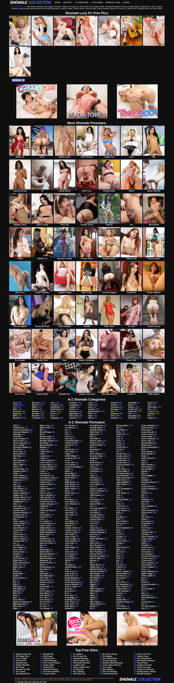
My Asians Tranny (109, 654)
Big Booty (17, 418)
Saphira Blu (121, 600)
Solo (130, 414)
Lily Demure (95, 500)
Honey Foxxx (70, 493)
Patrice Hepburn (123, 528)
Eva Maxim (44, 608)
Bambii (16, 576)
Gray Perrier (70, 465)
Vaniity (144, 541)
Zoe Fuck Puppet (148, 606)
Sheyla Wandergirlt (149, 447)
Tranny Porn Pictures (145, 669)
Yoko (143, 593)
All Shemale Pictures (81, 663)
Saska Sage (145, 430)
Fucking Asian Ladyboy (146, 671)
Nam (118, 436)
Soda (143, 460)
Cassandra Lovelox (47, 478)
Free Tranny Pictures (51, 663)
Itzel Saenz (69, 500)
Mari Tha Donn (96, 552)
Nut (117, 502)
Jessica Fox (69, 552)
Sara (118, 604)
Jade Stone (69, 513)
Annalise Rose (18, 510)
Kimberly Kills (96, 445)
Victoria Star (146, 560)
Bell (14, 582)
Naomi (119, 445)
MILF (90, 414)
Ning (118, 491)
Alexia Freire (18, 454)
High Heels (73, 414)
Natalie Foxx (121, 458)
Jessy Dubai (69, 558)
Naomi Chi (120, 447)
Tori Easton (146, 521)
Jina (66, 563)
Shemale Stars (21, 663)
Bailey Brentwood (20, 563)
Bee (14, 580)
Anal (15, 403)
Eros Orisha (45, 600)
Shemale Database (50, 669)
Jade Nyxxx (69, 510)
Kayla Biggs (70, 597)
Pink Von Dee (121, 547)
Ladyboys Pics (49, 658)
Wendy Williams (148, 571)
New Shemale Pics (109, 658)
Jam (66, 517)
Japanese (72, 418)
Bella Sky (17, 591)
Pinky (118, 550)
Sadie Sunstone (122, 591)
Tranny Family (49, 674)
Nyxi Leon (120, 506)
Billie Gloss (17, 606)
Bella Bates (17, 587)
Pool (112, 411)
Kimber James (96, 441)
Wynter (144, 582)
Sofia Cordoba (147, 465)
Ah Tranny (20, 667)
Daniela (43, 537)
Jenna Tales (69, 543)
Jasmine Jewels (71, 528)
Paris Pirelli (121, 521)
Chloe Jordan (45, 497)
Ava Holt (16, 545)
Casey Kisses (45, 476)
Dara (42, 547)
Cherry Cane (45, 493)
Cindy (42, 508)
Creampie (36, 418)
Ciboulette (44, 506)
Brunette (35, 416)
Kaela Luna (69, 574)
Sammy (119, 593)
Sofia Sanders (146, 467)
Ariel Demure (18, 517)
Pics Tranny (20, 671)
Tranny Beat (48, 667)
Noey (118, 495)
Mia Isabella (95, 576)
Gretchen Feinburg (72, 467)
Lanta (92, 467)
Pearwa (119, 539)
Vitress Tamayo (147, 563)
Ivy (66, 506)
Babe (15, 409)
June (67, 569)
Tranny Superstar (109, 661)
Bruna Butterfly (46, 445)
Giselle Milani (70, 456)
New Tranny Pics (80, 656)
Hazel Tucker (70, 478)
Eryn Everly (45, 602)
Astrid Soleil (18, 530)
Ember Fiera (45, 580)
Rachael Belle (121, 574)
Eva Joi (43, 604)
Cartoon (43, 473)
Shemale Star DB (23, 669)
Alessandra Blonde (20, 447)
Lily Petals (94, 502)
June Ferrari (70, 571)
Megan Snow (95, 567)
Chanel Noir (45, 482)
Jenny (67, 545)
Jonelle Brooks (71, 567)
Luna (92, 526)
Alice (15, 458)
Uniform (150, 414)
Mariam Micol (96, 554)
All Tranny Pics (79, 674)
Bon (41, 430)
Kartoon (68, 589)
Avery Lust (17, 550)
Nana (118, 439)
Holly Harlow (70, 484)
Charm (43, 486)
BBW (15, 416)
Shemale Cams (113, 2)
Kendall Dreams (96, 425)
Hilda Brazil (70, 482)
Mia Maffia (94, 578)
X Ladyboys (78, 654)
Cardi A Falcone (46, 460)
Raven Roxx (121, 578)
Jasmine (68, 526)
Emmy (42, 589)
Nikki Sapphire (122, 482)
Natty (118, 467)
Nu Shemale (107, 656)
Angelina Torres (19, 500)
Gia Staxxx (69, 445)
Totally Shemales (22, 665)
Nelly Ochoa (121, 469)
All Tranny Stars (22, 656)
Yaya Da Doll (146, 589)
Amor (15, 482)
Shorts (130, 405)
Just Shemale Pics (23, 674)
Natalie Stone (121, 463)
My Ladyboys (78, 671)
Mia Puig (93, 580)
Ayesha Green (18, 552)
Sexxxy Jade (146, 441)
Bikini (34, 407)
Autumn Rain (18, 541)
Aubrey (16, 532)
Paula (118, 532)
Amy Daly (17, 486)
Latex (90, 403)
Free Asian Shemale (51, 671)
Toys (149, 409)
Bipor (15, 608)
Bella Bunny (18, 589)
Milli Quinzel (95, 591)
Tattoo (150, 403)
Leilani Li (94, 478)
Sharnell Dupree (147, 443)
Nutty (118, 504)
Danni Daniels (45, 541)
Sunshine (144, 480)
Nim (118, 486)
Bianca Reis (17, 600)
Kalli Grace (69, 576)
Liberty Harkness (97, 491)
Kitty (92, 452)
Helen (67, 480)
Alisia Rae (17, 463)
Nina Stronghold (123, 489)
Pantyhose (115, 407)
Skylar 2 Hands (147, 458)
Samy (118, 595)
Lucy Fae (93, 521)
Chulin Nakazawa (47, 504)
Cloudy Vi (44, 517)
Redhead (114, 418)
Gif (66, 447)
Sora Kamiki (146, 469)
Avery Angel (18, 547)
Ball (14, 569)
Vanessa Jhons (147, 539)
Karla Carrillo (71, 587)
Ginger (68, 454)
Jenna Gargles (71, 539)
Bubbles (43, 447)
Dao (41, 545)
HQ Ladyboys (108, 669)
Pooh (118, 558)
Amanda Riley (19, 469)
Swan (143, 484)
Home (57, 2)
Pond (118, 556)
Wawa (143, 569)
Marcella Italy (95, 545)
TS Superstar (78, 669)
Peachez (119, 537)
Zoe (142, 604)
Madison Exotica (97, 530)
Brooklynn (44, 443)
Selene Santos (146, 436)
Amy (15, 484)
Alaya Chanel (18, 445)
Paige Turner (121, 510)
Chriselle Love (46, 500)
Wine (143, 578)
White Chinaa (147, 574)
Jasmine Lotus (71, 530)
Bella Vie (16, 593)
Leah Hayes (94, 471)
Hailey (67, 471)
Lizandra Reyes (96, 515)
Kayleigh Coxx (71, 600)
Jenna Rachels (71, 541)
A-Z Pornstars (81, 2)
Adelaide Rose (18, 428)
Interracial (73, 416)
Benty (15, 595)
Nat (117, 452)
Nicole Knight (121, 471)
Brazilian (35, 414)
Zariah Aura (146, 602)
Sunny (143, 478)
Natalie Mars (121, 460)
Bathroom (17, 414)
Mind (92, 595)
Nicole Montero (122, 476)
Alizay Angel (18, 465)
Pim (117, 545)
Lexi (91, 486)
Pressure (119, 565)
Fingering (54, 418)
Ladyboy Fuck (79, 665)
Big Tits (35, 405)
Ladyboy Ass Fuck (144, 665)
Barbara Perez (19, 578)
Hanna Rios (69, 473)
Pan (117, 515)
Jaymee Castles (71, 532)
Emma (42, 584)
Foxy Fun (69, 439)
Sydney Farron (147, 486)
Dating (126, 2)
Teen (149, 405)
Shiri (143, 449)
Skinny (131, 407)
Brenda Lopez (45, 436)
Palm (118, 513)
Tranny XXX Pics (144, 654)
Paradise (119, 517)
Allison (16, 467)
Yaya (143, 587)
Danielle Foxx (45, 539)
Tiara (143, 504)
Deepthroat (55, 407)
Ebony (53, 411)
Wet (149, 416)
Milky (92, 587)
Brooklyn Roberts (47, 441)
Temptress (145, 500)
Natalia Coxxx (122, 456)
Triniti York (146, 523)
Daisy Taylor (45, 534)
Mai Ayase (94, 534)
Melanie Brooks (96, 569)
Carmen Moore (46, 465)
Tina (143, 515)
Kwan (92, 460)
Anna (15, 504)
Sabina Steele (121, 589)
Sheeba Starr (146, 445)
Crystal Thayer (46, 523)
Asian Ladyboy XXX (81, 661)
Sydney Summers (148, 489)
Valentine (145, 534)
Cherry (43, 491)
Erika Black (45, 593)
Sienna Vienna (147, 452)
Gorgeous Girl (71, 458)
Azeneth (16, 554)
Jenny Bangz (70, 547)
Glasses (72, 409)
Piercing (114, 409)
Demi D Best (45, 552)
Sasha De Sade (147, 428)
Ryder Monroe (122, 587)
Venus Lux (145, 550)
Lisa (91, 506)
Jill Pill (68, 560)
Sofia (143, 463)
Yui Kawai (145, 595)
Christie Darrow (46, 502)
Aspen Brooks (18, 528)
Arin (15, 519)
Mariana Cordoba (97, 556)
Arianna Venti (18, 515)
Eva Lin (43, 606)
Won (143, 580)
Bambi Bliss (18, 574)
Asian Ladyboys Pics (81, 667)
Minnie (93, 597)
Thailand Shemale (80, 658)
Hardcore (73, 411)
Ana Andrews (18, 489)
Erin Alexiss (45, 595)
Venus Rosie (146, 552)
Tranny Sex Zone (143, 667)
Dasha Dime (45, 550)
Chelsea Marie (46, 489)
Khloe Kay (94, 434)
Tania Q (144, 493)
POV (113, 416)
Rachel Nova (121, 576)
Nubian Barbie (122, 500)
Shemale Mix (48, 654)
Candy (42, 458)
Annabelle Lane (19, 508)
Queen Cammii (122, 571)
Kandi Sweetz (70, 580)
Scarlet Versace (147, 434)
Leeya (92, 476)
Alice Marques (19, 460)
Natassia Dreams (123, 465)
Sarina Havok (121, 608)
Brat (42, 434)
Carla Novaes (45, 463)
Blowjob (35, 411)
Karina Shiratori (72, 584)
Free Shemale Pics (144, 658)
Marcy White (95, 547)
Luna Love (94, 528)
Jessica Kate (70, 554)
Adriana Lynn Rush (21, 430)
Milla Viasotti (95, 589)
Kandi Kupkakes (72, 578)
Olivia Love (121, 508)
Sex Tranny (107, 667)
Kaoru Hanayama (72, 582)
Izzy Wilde (69, 508)
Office (90, 418)
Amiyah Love (18, 480)
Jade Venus (69, 515)
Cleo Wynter (45, 515)
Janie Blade (69, 523)
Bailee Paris (18, 560)
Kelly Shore (69, 606)
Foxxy (67, 436)
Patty (118, 530)
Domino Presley (46, 563)
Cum (52, 403)
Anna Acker (18, 506)
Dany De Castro (46, 543)
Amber (16, 473)
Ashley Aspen (18, 521)
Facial (52, 414)
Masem (93, 560)
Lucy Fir (93, 523)
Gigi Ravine (69, 449)
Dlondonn (44, 560)
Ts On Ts (151, 411)
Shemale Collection (31, 682)
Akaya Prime (18, 441)
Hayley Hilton (70, 476)
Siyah (143, 456)
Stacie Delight (146, 476)
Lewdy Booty (95, 484)
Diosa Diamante (46, 558)
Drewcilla (44, 569)
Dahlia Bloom (45, 528)
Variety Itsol (146, 547)
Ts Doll (144, 526)
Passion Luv (121, 523)
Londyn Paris (95, 519)
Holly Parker (70, 486)
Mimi (92, 593)
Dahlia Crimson (46, 530)
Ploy (118, 554)
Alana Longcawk (20, 443)
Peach (118, 534)
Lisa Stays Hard (96, 508)
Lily (91, 497)
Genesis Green (71, 443)
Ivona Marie (70, 502)
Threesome (151, 407)
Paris (118, 519)
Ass (14, 407)
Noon (118, 497)
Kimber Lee (95, 443)
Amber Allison (19, 476)
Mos (118, 428)
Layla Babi (94, 469)
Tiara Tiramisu (147, 506)
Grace (67, 460)
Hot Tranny (48, 656)
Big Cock (35, 403)
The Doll (144, 502)
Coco (42, 519)
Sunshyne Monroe (148, 482)
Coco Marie (44, 521)
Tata (143, 497)
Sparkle (144, 471)
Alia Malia (17, 456)
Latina (90, 405)
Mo (91, 608)
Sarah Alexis (121, 606)
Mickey (93, 582)
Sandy (118, 597)
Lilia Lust (94, 493)
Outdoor (114, 403)
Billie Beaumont (19, 604)
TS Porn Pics (21, 661)
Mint (92, 600)
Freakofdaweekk (71, 441)
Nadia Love (120, 434)
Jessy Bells (69, 556)
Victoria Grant (147, 558)
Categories (97, 2)
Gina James (69, 452)
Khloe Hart (94, 432)
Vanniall (144, 545)
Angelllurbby (18, 502)
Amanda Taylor (19, 471)
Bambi (15, 571)
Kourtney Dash (96, 456)
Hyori (67, 495)
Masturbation (93, 411)
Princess (119, 567)
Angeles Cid (18, 495)
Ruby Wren (121, 582)
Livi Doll (93, 510)
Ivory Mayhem (71, 504)
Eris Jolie (43, 597)
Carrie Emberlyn (47, 469)
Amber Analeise (19, 478)
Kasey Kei (69, 591)
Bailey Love (17, 567)
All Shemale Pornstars (146, 661)
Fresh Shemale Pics (110, 674)
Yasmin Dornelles (148, 584)
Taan (143, 491)
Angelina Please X (20, 497)
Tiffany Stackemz (148, 510)
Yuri (143, 600)
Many (92, 541)
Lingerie (91, 409)
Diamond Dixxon (47, 554)
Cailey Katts (45, 452)
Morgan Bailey (122, 425)
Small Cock (132, 409)
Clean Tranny (142, 663)
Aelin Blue (17, 434)
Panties (114, 405)
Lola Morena (95, 517)
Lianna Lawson (96, 489)
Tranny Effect (49, 665)
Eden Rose (44, 574)
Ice (66, 497)
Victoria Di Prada (148, 556)
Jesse (67, 550)
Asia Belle (17, 526)
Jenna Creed (70, 537)
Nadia (118, 432)
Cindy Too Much (46, 510)
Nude (90, 416)
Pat (117, 526)
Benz (15, 597)
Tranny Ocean (142, 656)
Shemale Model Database (112, 663)
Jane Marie (69, 521)
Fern (67, 434)
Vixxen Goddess (147, 567)
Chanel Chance (46, 480)
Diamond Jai (45, 556)
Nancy (118, 441)
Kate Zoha (69, 595)
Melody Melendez (97, 571)
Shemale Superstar (23, 654)
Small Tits (132, 411)
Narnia (119, 449)
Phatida (119, 543)
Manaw (93, 537)
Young (150, 418)
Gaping (72, 407)
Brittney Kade (45, 439)
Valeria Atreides (147, 537)
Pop (117, 560)
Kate (67, 593)
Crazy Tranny (21, 658)
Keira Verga (70, 602)
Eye (66, 432)
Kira (92, 447)
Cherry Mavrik (46, 495)
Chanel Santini (46, 484)
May (92, 563)
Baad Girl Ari (18, 558)
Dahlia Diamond (46, 532)
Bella (15, 584)
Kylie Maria (95, 463)
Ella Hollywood (46, 576)
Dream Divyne (46, 567)
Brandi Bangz (45, 432)
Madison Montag (97, 532)
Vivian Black (146, 565)
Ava (14, 543)
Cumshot (54, 405)
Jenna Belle (69, 534)
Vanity (143, 543)
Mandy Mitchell (96, 539)
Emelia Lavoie (46, 582)
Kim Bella (94, 439)
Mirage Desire (95, 604)
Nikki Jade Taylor (123, 478)
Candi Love (44, 456)
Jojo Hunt (69, 565)
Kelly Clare (69, 604)
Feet (52, 416)
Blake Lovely (45, 428)
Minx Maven (95, 602)
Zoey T (144, 608)
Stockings (132, 418)
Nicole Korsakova (123, 473)
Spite (143, 473)
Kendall (68, 608)
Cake (42, 454)
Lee (91, 473)
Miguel (93, 584)
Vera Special (146, 554)
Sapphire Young (122, 602)
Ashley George (19, 523)
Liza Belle (94, 513)
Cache (42, 449)
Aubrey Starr (18, 537)
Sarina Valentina (148, 425)
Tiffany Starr (146, 513)
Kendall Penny (96, 428)
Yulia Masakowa (148, 597)
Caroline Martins (47, 467)
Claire (42, 513)
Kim (91, 436)
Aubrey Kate (18, 534)
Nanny (119, 443)
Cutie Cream (45, 526)
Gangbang (73, 405)
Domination (55, 409)
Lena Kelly (94, 480)
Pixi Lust (119, 552)
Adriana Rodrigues (21, 432)
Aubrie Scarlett (19, 539)
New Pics (67, 2)
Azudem (16, 556)
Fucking (72, 403)
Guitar (67, 469)
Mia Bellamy (95, 574)
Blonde (35, 409)
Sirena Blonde (147, 454)
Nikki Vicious (121, 484)
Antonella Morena (20, 513)
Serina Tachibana (148, 439)
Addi (15, 425)
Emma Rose (45, 587)
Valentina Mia (147, 532)
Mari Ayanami (96, 550)
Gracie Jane (70, 463)
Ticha (143, 508)
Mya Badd (120, 430)
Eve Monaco (70, 428)
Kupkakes (94, 458)
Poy (117, 563)
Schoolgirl (132, 403)
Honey (67, 491)
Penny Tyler (121, 541)
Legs (90, 407)
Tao (142, 495)
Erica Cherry (45, 591)
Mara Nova (94, 543)
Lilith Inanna (95, 495)
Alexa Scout (18, 452)
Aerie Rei (17, 436)
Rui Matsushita (122, 584)
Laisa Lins (94, 465)
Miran (92, 606)
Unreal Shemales (50, 661)
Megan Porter (95, 565)
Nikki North (121, 480)
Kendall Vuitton (96, 430)
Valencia (144, 530)
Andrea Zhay (18, 491)
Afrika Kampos (19, 439)
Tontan (144, 519)
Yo (142, 591)
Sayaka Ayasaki (147, 432)
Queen (118, 569)
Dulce (42, 571)
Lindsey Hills (95, 504)
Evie (66, 430)
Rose (118, 580)
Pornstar (114, 414)
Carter (42, 471)
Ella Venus (44, 578)
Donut (42, 565)
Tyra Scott (145, 528)
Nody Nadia (121, 493)
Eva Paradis (70, 425)
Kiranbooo (94, 449)
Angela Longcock (20, 493)
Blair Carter (45, 425)
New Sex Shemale (109, 671)
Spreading (132, 416)
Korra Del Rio (96, 454)
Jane (67, 519)
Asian (15, 405)
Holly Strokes (70, 489)
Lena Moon (94, 482)
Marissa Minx (95, 558)
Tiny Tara (145, 517)
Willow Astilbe (147, 576)
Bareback (17, 411)
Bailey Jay (17, 565)
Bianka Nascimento (21, 602)
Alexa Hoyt (17, 449)
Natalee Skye (121, 454)
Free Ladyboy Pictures (111, 665)
